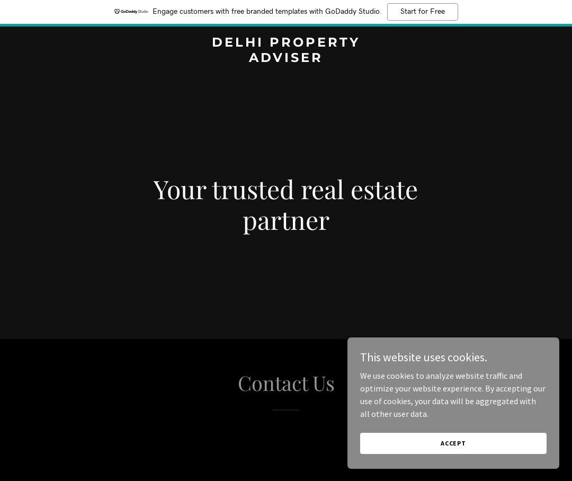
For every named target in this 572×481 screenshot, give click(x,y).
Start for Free (422, 11)
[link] (286, 59)
